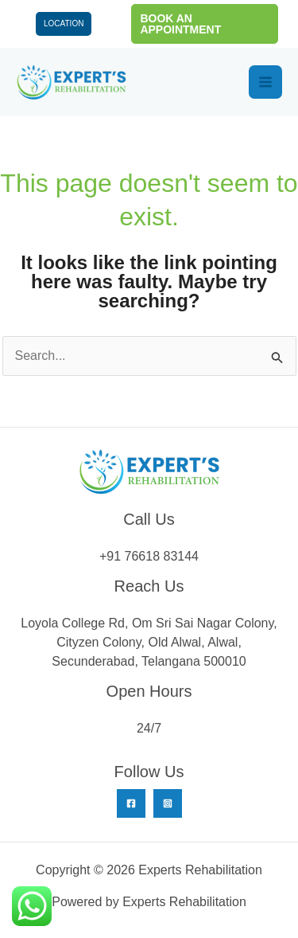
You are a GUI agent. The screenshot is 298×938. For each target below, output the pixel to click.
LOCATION (63, 23)
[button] (204, 24)
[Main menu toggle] (265, 82)
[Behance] (167, 803)
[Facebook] (131, 803)
